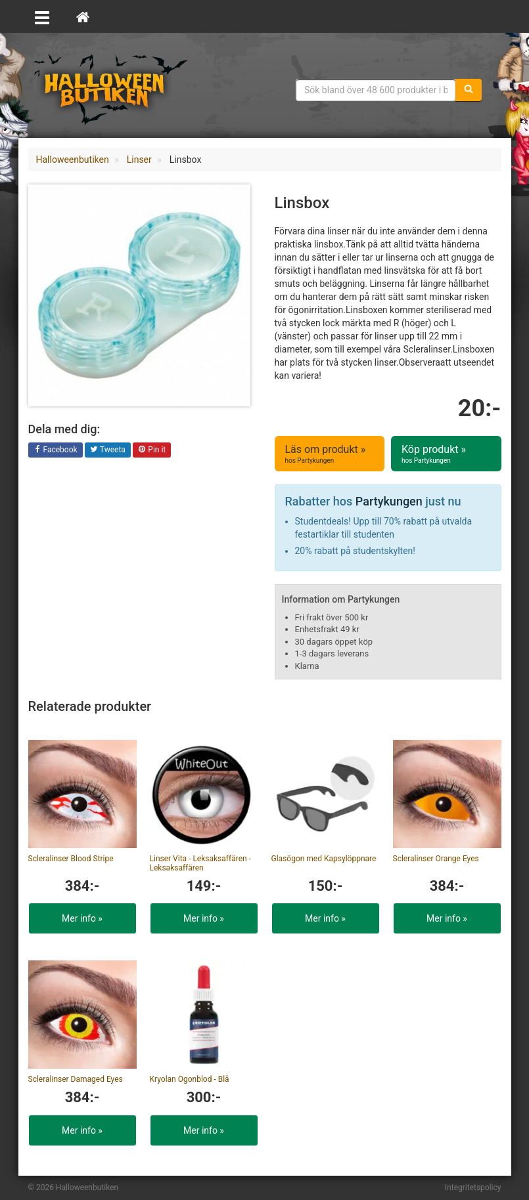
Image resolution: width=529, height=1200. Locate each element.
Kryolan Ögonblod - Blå (189, 1079)
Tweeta (108, 450)
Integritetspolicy (473, 1187)
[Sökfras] (376, 90)
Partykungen (389, 501)
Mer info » (82, 918)
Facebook (56, 450)
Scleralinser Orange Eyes (436, 858)
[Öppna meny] (42, 16)
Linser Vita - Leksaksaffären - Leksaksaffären (200, 863)
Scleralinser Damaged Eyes (75, 1079)
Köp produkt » (446, 454)
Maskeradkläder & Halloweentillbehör (110, 88)
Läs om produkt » (330, 454)
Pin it (152, 450)
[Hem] (83, 16)
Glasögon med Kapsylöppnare (324, 858)
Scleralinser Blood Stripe (71, 858)
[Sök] (468, 90)
